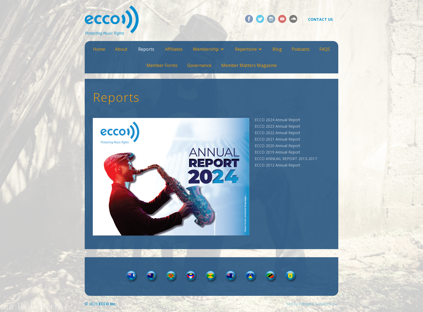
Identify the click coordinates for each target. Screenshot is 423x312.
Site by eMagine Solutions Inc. (312, 303)
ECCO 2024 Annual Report (277, 119)
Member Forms (162, 65)
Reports (146, 49)
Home (99, 49)
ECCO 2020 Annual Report (277, 145)
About (121, 49)
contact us (320, 19)
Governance (199, 65)
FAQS (324, 49)
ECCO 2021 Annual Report (277, 139)
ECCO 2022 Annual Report (277, 132)
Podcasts (301, 49)
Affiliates (174, 49)
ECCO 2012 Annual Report (277, 165)
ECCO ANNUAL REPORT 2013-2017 (286, 158)
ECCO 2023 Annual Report (277, 126)
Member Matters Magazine (249, 65)
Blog (277, 49)
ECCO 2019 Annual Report (277, 152)
